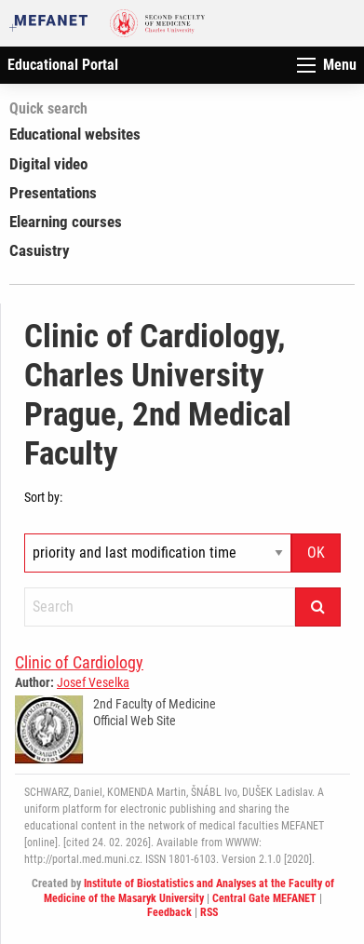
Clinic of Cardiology (79, 662)
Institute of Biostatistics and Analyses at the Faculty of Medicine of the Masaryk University (189, 891)
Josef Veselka (93, 682)
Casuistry (39, 250)
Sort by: (43, 497)
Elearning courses (65, 221)
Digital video (48, 164)
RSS (209, 912)
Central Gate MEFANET (264, 898)
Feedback (169, 912)
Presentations (53, 192)
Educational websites (75, 134)
